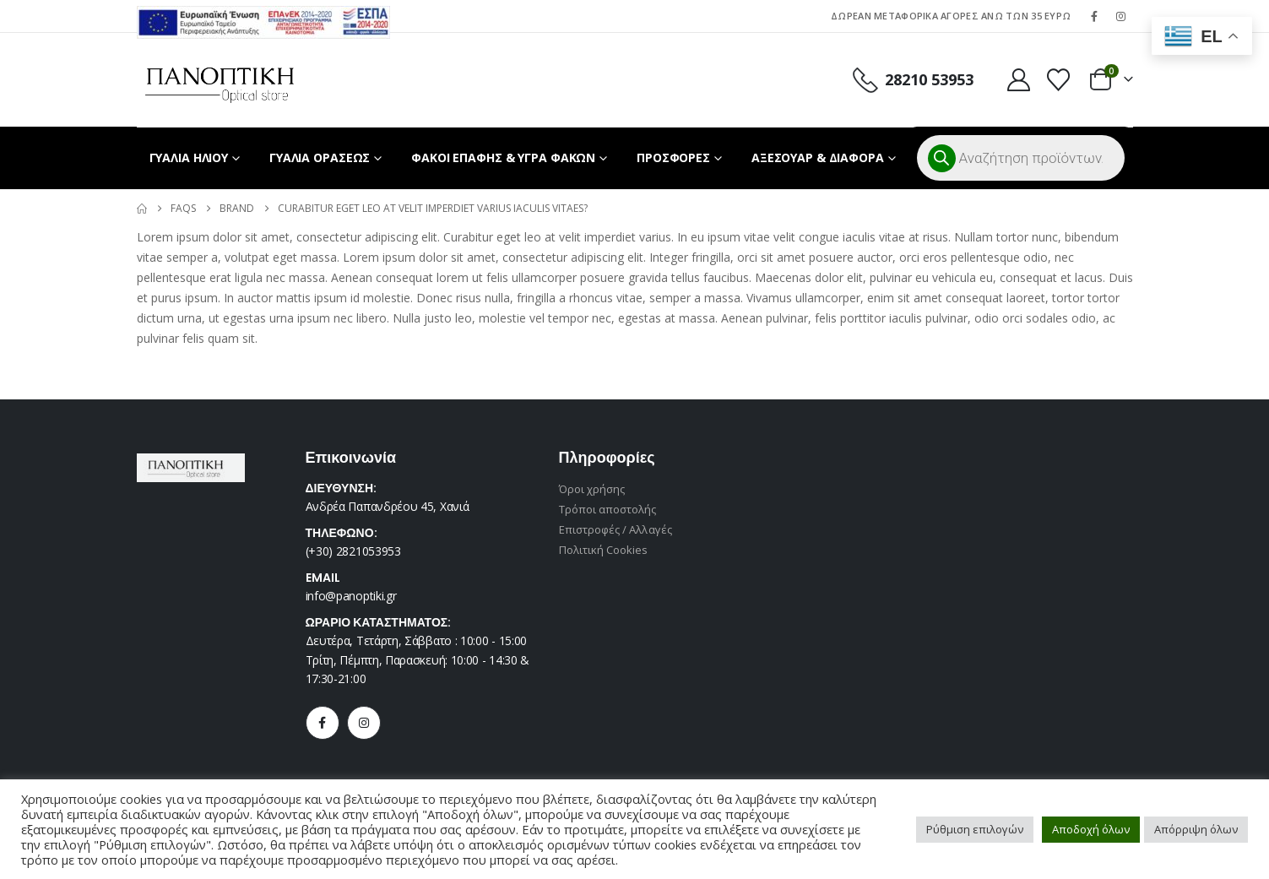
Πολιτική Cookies (603, 549)
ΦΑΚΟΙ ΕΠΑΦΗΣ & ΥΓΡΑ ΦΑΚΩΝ (503, 157)
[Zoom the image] (263, 15)
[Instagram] (1121, 16)
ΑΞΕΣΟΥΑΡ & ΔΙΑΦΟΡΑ (817, 157)
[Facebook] (1094, 16)
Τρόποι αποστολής (608, 509)
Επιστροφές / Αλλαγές (615, 529)
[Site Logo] (220, 80)
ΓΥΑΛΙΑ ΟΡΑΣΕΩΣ (319, 157)
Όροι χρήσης (592, 488)
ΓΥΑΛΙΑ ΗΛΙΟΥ (189, 157)
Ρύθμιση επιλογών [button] (974, 829)
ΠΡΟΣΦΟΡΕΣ (673, 157)
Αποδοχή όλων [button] (1091, 829)
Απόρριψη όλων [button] (1196, 829)
